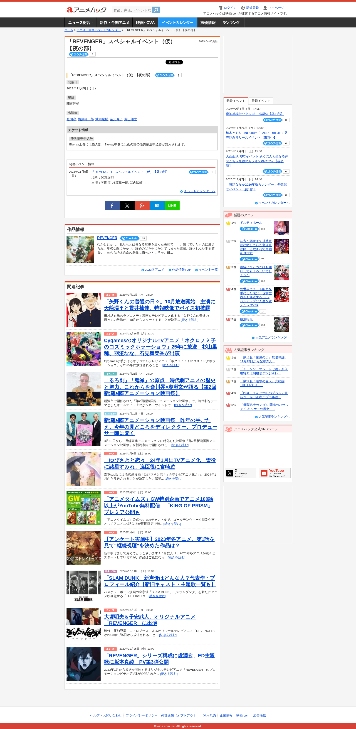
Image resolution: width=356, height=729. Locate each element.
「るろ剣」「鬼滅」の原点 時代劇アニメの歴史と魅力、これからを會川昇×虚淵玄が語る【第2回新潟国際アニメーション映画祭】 (160, 387)
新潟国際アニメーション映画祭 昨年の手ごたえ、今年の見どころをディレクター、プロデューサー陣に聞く (160, 426)
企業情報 (226, 715)
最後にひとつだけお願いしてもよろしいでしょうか (256, 271)
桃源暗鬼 (246, 319)
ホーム (68, 30)
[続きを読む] (189, 320)
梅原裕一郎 (86, 119)
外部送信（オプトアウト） (180, 715)
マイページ (276, 8)
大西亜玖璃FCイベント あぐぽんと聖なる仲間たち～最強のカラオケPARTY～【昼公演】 (257, 161)
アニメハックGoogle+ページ (275, 473)
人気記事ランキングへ (274, 416)
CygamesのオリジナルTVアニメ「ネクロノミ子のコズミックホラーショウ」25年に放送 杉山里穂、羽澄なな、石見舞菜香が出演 (160, 347)
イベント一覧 (208, 269)
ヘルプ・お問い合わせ (106, 715)
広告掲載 (259, 715)
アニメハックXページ (240, 473)
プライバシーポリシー (142, 715)
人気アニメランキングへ (272, 337)
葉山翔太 (130, 119)
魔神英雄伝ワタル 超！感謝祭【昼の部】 (255, 114)
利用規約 (209, 715)
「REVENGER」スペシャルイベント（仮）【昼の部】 (130, 172)
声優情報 (208, 22)
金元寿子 (116, 119)
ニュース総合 (80, 22)
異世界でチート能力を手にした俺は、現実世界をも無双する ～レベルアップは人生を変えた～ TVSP (256, 297)
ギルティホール (251, 222)
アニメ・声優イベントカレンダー (177, 22)
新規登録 (252, 8)
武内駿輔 (101, 119)
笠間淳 (71, 119)
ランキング (232, 22)
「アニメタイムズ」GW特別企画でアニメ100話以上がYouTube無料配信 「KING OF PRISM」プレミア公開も (158, 505)
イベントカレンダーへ (199, 191)
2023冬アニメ (154, 269)
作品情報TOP (181, 269)
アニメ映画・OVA (145, 22)
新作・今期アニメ (114, 22)
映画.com (242, 715)
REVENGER (107, 238)
